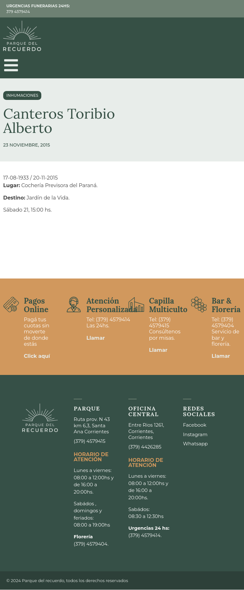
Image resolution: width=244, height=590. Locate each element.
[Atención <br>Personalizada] (74, 305)
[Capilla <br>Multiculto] (136, 305)
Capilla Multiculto (168, 305)
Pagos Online (36, 305)
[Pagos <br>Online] (11, 305)
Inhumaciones (22, 95)
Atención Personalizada (111, 305)
